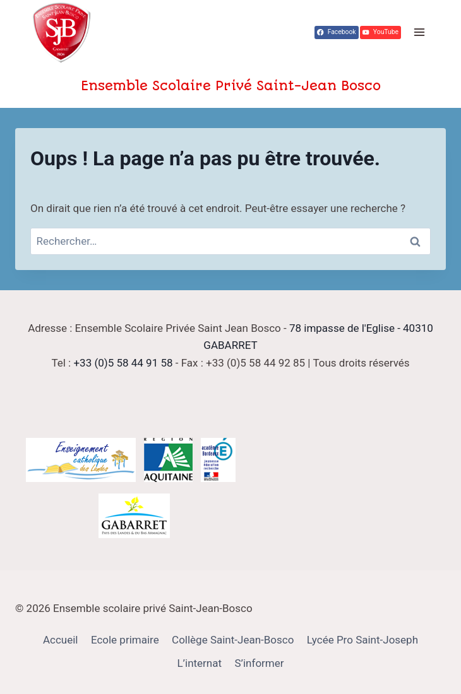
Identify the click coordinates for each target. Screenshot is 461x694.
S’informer (259, 663)
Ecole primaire (125, 639)
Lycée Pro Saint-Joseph (362, 639)
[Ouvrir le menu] (419, 32)
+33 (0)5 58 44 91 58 (122, 362)
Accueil (60, 639)
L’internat (199, 663)
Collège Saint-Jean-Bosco (233, 639)
